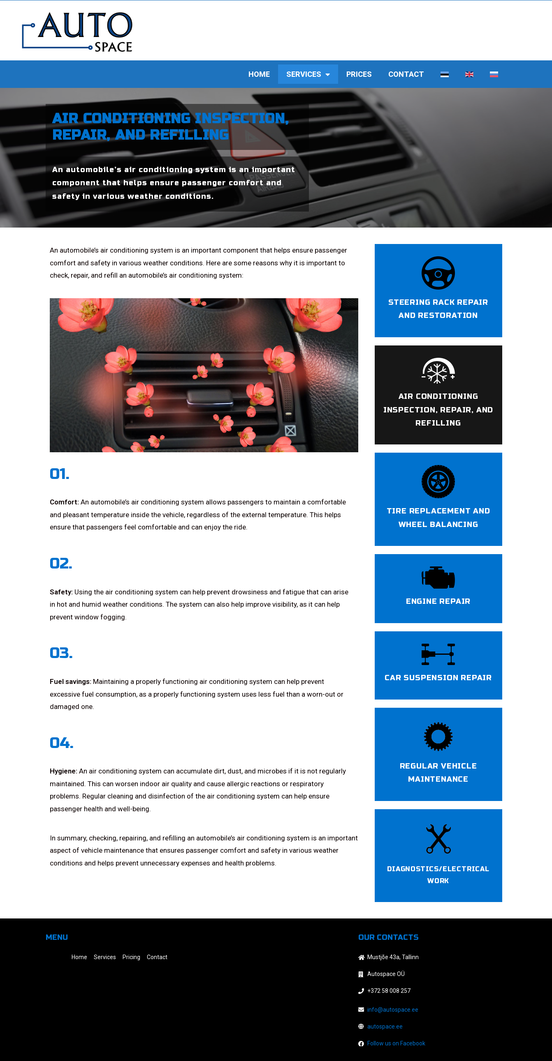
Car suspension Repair (438, 677)
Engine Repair (438, 601)
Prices (359, 74)
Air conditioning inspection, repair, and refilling (438, 410)
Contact (406, 74)
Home (259, 74)
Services (308, 74)
